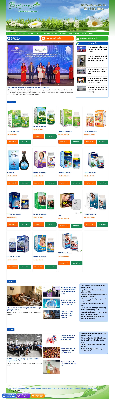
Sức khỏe (63, 33)
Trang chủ (12, 33)
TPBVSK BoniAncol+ (65, 253)
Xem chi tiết (12, 141)
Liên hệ (84, 33)
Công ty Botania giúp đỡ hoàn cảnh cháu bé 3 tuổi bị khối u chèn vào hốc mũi (97, 58)
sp (91, 33)
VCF (59, 215)
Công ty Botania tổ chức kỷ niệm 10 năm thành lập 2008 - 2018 (97, 72)
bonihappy (44, 388)
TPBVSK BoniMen (90, 173)
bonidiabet (26, 388)
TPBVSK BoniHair (90, 214)
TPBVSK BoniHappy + (40, 214)
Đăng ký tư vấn (74, 33)
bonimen (20, 388)
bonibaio (71, 388)
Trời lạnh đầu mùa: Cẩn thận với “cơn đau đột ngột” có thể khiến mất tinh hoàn (93, 340)
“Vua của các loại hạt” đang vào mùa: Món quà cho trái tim (68, 351)
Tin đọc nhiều (92, 43)
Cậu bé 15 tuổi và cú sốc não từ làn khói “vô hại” (68, 364)
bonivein (55, 388)
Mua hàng (25, 141)
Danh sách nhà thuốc (50, 33)
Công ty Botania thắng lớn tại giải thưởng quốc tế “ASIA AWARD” (28, 87)
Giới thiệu (22, 33)
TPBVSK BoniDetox (39, 126)
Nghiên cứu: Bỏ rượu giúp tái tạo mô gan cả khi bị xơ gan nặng (68, 302)
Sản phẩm (30, 33)
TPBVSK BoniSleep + (14, 214)
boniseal (66, 388)
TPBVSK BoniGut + (90, 131)
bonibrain (32, 388)
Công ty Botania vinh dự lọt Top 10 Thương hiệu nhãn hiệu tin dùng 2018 (97, 81)
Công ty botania (12, 388)
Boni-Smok (10, 173)
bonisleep (60, 388)
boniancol (89, 388)
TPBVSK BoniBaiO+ (65, 131)
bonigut (50, 388)
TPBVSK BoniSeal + (13, 257)
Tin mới (10, 329)
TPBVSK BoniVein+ (64, 173)
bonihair (95, 388)
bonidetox (38, 388)
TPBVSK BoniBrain (13, 131)
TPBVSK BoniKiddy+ (40, 257)
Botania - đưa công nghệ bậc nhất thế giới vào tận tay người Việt (97, 90)
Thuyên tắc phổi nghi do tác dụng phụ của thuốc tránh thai (68, 337)
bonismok (77, 388)
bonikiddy (83, 388)
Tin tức (38, 33)
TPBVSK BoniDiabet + (40, 173)
